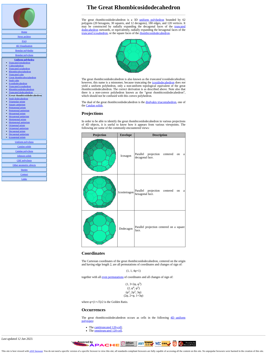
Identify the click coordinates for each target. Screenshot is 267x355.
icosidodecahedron (163, 82)
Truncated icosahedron (20, 86)
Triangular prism (17, 101)
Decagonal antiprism (19, 134)
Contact (24, 174)
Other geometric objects (24, 165)
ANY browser (36, 351)
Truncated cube (16, 74)
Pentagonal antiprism (19, 110)
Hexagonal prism (17, 113)
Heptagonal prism (17, 119)
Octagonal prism (17, 125)
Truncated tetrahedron (19, 62)
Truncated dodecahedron (21, 92)
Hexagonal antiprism (19, 116)
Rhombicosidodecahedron (21, 89)
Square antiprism (17, 104)
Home (24, 31)
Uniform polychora (24, 141)
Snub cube (14, 80)
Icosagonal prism (17, 137)
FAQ (24, 41)
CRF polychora (24, 160)
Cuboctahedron (16, 65)
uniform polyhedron (151, 19)
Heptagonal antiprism (19, 122)
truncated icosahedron (95, 33)
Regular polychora (24, 55)
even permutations (113, 277)
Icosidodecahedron (18, 83)
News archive (24, 36)
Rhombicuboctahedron (20, 71)
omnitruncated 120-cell (108, 330)
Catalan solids (24, 146)
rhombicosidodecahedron (155, 33)
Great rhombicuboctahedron (22, 77)
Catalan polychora (24, 151)
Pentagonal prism (17, 107)
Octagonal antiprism (19, 128)
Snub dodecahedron (18, 98)
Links (24, 179)
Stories (24, 169)
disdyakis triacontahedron (161, 102)
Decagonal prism (17, 131)
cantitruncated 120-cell (108, 327)
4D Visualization (24, 45)
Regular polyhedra (24, 50)
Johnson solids (24, 155)
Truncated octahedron (19, 68)
